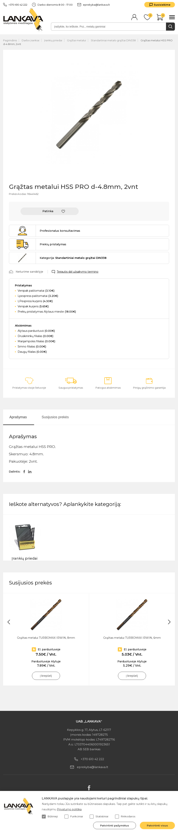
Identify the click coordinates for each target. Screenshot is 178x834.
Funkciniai (73, 816)
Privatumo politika (69, 809)
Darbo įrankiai (30, 40)
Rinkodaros (125, 816)
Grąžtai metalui (76, 40)
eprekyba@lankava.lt (93, 4)
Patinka (47, 211)
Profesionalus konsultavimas (60, 230)
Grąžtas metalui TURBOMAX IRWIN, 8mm (46, 638)
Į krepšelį (46, 676)
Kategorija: (73, 258)
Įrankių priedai (53, 40)
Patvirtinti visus (157, 825)
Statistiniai (99, 816)
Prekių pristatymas (53, 244)
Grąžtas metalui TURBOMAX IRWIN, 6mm (132, 638)
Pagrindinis (10, 40)
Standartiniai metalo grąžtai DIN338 (113, 40)
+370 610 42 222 (15, 4)
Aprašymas (18, 417)
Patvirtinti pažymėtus (114, 825)
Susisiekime (162, 4)
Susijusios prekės (55, 417)
